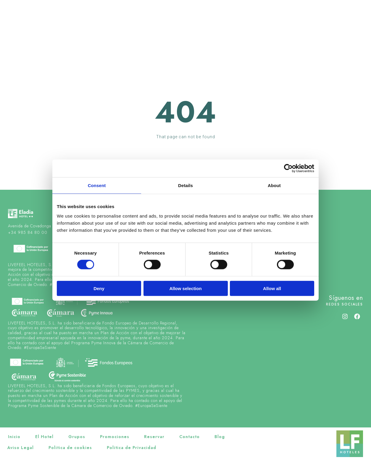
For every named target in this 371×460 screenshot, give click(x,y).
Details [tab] (185, 185)
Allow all (272, 288)
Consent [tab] (97, 185)
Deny (98, 288)
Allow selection (185, 288)
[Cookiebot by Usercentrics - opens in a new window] (288, 168)
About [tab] (274, 185)
